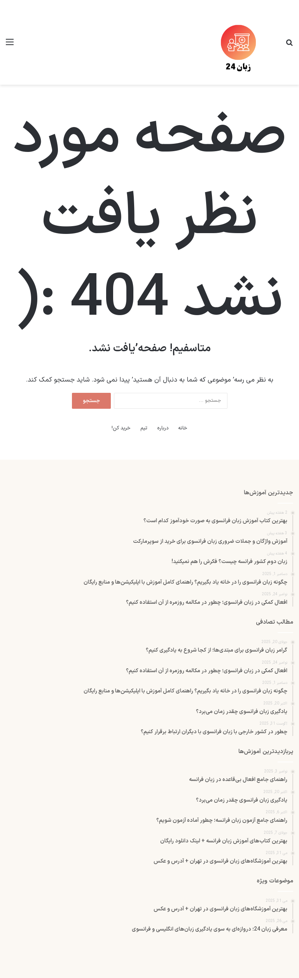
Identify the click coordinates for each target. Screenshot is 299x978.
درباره (163, 428)
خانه (182, 428)
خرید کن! (121, 428)
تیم (143, 428)
